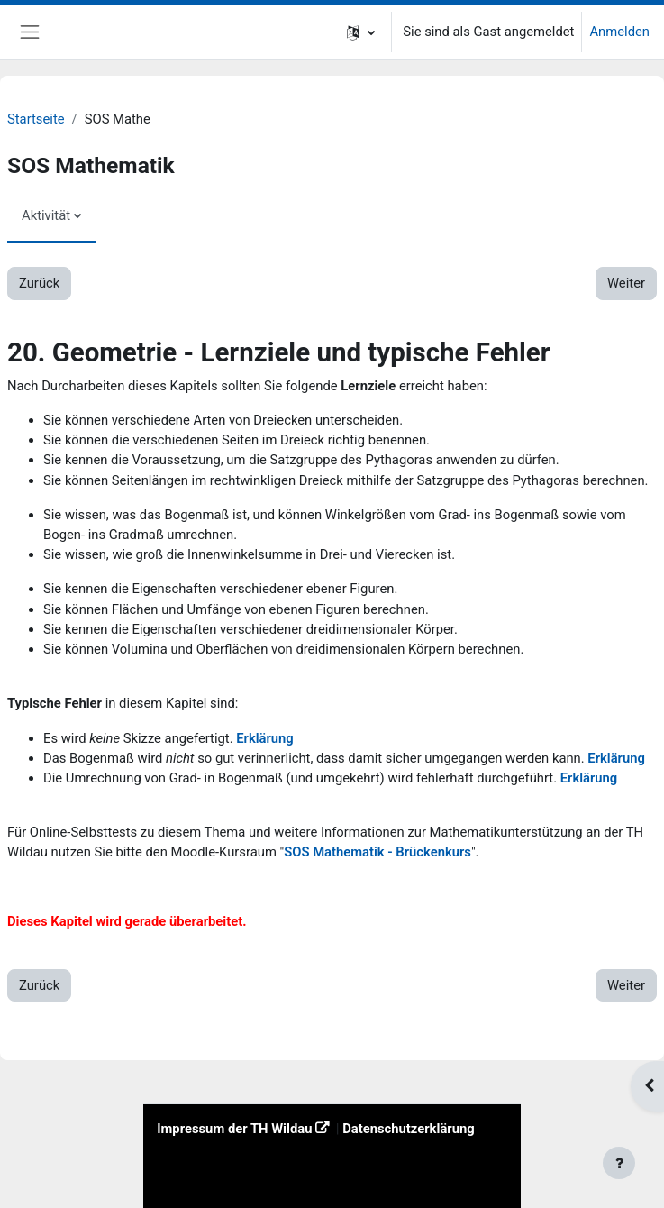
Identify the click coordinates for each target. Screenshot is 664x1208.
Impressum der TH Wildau (234, 1129)
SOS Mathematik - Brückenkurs (377, 852)
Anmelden (619, 31)
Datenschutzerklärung (408, 1129)
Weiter (626, 283)
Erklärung (264, 738)
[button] (360, 32)
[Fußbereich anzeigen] (619, 1163)
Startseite (36, 119)
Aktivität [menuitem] (46, 215)
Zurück (39, 283)
